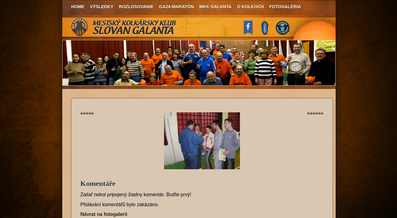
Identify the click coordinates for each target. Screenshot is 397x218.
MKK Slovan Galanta (123, 27)
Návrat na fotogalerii (104, 214)
